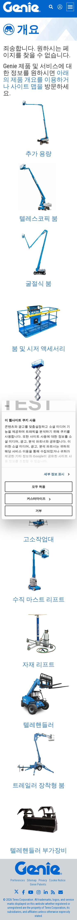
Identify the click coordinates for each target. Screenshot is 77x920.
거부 (39, 510)
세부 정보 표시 (54, 474)
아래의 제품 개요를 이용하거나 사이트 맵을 (36, 79)
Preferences (17, 880)
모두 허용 (38, 486)
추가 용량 (38, 153)
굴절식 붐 (38, 283)
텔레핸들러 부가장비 (38, 850)
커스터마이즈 (38, 499)
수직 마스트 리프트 (39, 599)
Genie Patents (38, 884)
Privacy (43, 880)
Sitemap (32, 880)
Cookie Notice (57, 880)
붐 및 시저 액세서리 (38, 348)
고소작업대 (38, 539)
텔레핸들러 (38, 724)
